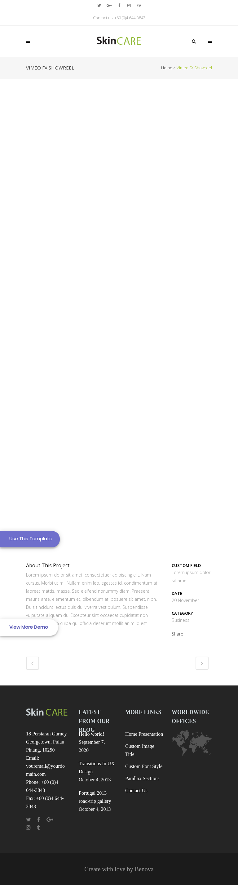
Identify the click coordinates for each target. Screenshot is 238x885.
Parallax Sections (142, 778)
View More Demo (28, 627)
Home (166, 67)
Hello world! (91, 734)
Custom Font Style (143, 766)
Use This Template (30, 538)
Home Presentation (144, 734)
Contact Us (136, 790)
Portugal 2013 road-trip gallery (95, 797)
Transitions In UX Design (97, 767)
